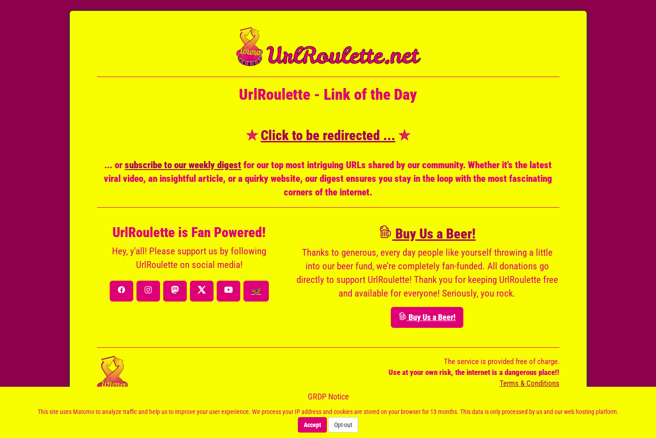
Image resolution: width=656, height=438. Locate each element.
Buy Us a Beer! (427, 234)
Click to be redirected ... (328, 135)
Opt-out (343, 424)
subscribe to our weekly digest (183, 165)
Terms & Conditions (529, 383)
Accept (312, 424)
